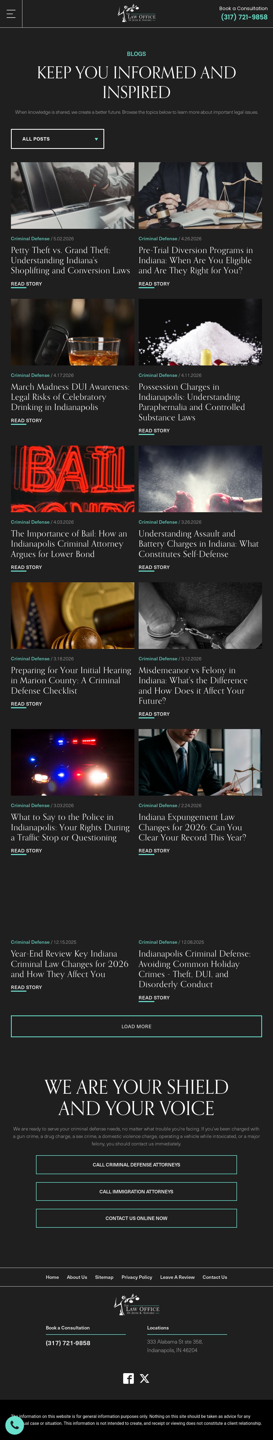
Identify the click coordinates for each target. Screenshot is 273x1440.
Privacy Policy (137, 1276)
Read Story (26, 283)
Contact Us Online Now (136, 1218)
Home (52, 1276)
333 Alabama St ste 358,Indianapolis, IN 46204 (175, 1346)
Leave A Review (177, 1276)
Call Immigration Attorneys (136, 1191)
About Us (77, 1276)
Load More (137, 1026)
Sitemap (104, 1276)
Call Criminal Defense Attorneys (136, 1164)
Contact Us (215, 1276)
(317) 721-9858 (244, 17)
